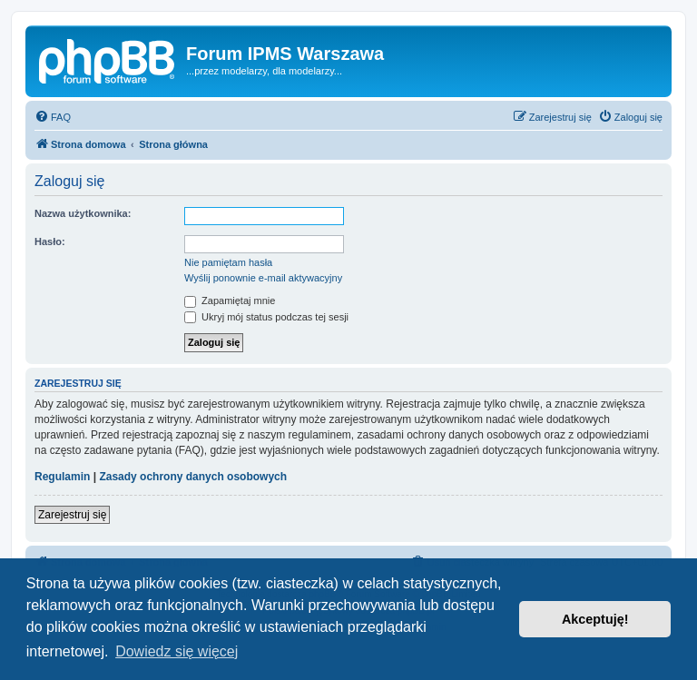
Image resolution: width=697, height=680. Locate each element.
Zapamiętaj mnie (229, 300)
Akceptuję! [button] (595, 619)
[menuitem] (52, 117)
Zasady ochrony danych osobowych (193, 476)
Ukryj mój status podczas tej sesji (266, 316)
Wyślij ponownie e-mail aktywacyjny (263, 277)
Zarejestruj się (72, 514)
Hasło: (49, 241)
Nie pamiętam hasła (228, 262)
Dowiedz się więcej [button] (176, 651)
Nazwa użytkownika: (82, 213)
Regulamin (62, 476)
